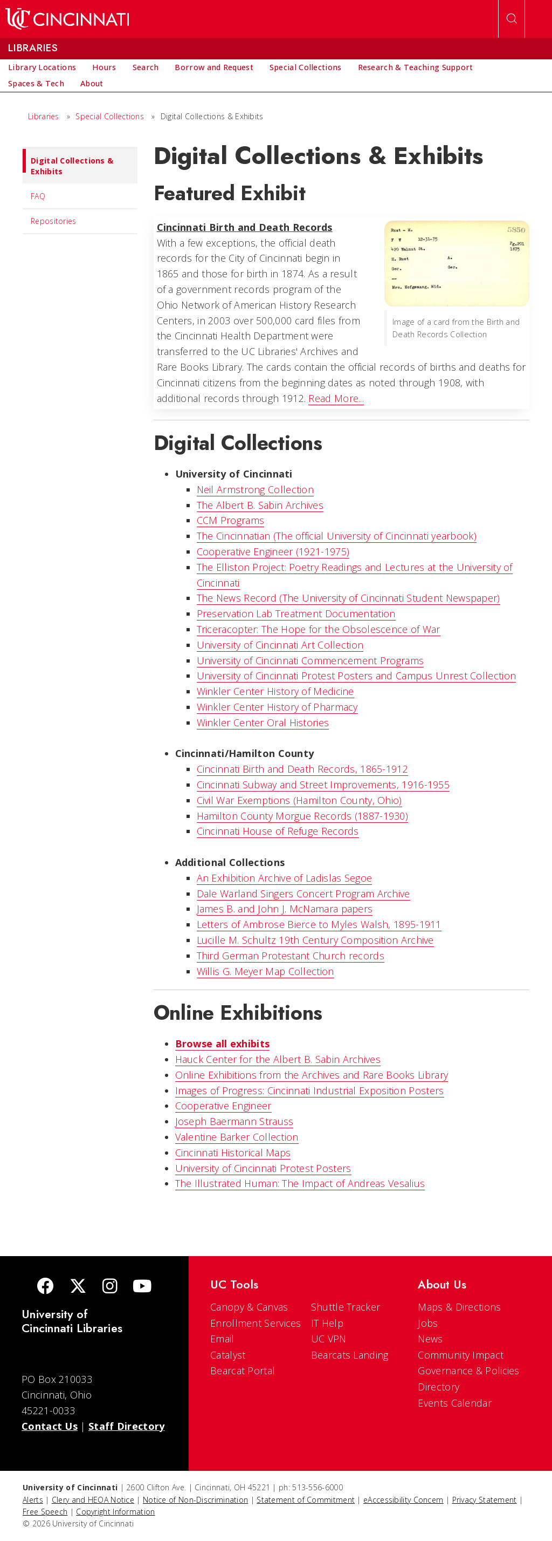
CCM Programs (231, 520)
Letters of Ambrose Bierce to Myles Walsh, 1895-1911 (319, 924)
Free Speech (45, 1511)
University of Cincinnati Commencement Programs (310, 660)
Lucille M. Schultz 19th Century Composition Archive (315, 939)
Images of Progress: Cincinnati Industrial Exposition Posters (309, 1090)
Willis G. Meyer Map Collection (265, 971)
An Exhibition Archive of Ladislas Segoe (284, 877)
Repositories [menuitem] (54, 221)
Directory (438, 1386)
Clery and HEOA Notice (93, 1500)
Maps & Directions (459, 1306)
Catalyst (227, 1354)
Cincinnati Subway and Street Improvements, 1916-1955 (323, 784)
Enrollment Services (255, 1323)
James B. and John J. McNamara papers (285, 908)
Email (222, 1338)
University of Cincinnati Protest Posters (263, 1168)
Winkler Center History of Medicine (275, 691)
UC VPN (329, 1338)
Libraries (43, 116)
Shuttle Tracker (346, 1306)
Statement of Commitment (306, 1500)
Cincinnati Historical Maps (233, 1152)
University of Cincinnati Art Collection (280, 644)
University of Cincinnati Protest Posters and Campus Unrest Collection (356, 675)
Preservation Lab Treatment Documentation (296, 613)
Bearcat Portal (242, 1370)
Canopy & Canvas (249, 1306)
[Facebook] (45, 1287)
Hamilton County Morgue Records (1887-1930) (303, 815)
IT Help (327, 1323)
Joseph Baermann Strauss (234, 1121)
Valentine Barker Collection (237, 1136)
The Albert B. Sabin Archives (260, 505)
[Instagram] (110, 1287)
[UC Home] (67, 19)
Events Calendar (455, 1402)
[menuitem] (42, 67)
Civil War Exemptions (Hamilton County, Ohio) (299, 800)
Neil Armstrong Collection (255, 489)
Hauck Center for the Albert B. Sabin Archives (278, 1059)
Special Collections (109, 116)
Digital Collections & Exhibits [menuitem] (68, 162)
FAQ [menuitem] (38, 196)
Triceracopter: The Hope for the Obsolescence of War (318, 629)
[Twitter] (78, 1287)
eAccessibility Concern (403, 1500)
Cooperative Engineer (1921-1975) (273, 551)
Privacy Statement (484, 1500)
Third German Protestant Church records (290, 955)
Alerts (33, 1500)
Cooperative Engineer (223, 1105)
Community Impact (460, 1354)
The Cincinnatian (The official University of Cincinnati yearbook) (337, 535)
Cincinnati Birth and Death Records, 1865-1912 (303, 768)
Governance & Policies (468, 1370)
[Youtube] (142, 1287)
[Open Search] (511, 19)
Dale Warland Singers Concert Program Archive (303, 893)
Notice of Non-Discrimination (195, 1500)
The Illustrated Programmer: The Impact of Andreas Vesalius (300, 1183)
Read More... (336, 398)
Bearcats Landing (350, 1354)
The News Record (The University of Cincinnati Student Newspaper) (348, 597)
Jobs (428, 1323)
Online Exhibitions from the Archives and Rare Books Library (311, 1074)
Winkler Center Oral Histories (263, 722)
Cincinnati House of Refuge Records (278, 830)
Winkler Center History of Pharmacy (277, 706)
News (430, 1338)
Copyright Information (115, 1511)
